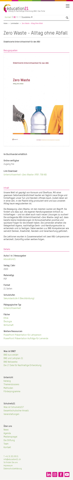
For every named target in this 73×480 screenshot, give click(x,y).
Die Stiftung (9, 440)
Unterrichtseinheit (12, 308)
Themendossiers (11, 385)
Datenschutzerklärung (13, 469)
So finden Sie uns (11, 462)
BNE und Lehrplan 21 (13, 358)
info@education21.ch (12, 459)
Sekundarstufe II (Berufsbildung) (19, 298)
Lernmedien (15, 23)
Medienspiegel (10, 437)
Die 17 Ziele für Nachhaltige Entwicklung (22, 365)
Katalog (7, 381)
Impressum (8, 466)
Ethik (6, 318)
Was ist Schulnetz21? (14, 407)
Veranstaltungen (11, 414)
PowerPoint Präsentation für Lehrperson (22, 335)
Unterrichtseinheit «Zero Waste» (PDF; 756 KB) (25, 175)
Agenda (7, 433)
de (15, 17)
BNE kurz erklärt (11, 355)
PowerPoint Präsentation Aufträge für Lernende (26, 339)
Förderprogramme (12, 392)
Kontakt (8, 17)
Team (6, 444)
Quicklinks (26, 17)
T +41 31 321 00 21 (11, 456)
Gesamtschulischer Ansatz (16, 411)
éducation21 (10, 259)
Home (5, 23)
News (6, 430)
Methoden (8, 388)
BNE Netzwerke (10, 362)
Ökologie (8, 322)
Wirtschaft (9, 325)
